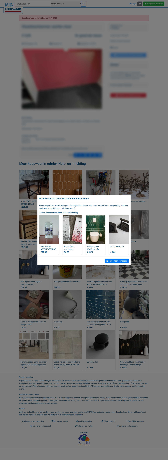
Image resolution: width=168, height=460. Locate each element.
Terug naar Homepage (116, 261)
